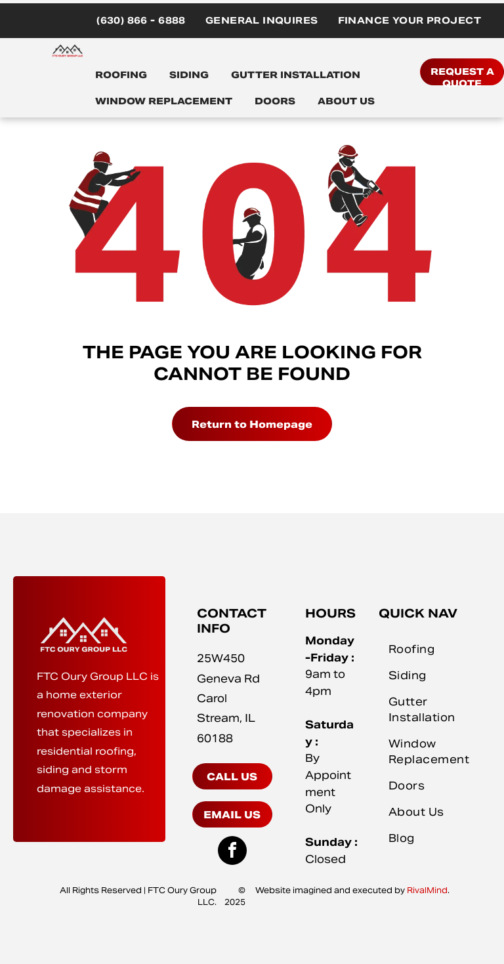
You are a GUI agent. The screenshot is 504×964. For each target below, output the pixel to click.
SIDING (189, 75)
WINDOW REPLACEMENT (163, 101)
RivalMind (427, 890)
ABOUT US (346, 101)
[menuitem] (141, 21)
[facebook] (232, 852)
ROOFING (121, 75)
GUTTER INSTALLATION (295, 75)
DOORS (275, 101)
